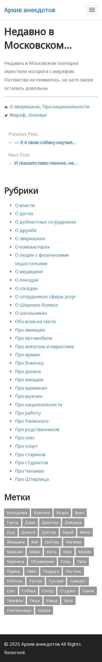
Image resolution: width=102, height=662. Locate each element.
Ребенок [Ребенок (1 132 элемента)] (15, 581)
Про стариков (30, 454)
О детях (24, 213)
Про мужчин (28, 396)
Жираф (18, 115)
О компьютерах (32, 247)
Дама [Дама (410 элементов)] (30, 522)
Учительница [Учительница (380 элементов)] (19, 610)
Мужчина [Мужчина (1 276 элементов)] (15, 561)
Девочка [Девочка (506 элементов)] (50, 522)
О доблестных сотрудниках (45, 222)
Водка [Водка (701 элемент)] (62, 512)
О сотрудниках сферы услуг (45, 296)
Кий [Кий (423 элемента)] (34, 542)
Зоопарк (37, 115)
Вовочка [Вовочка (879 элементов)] (42, 512)
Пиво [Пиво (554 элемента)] (31, 571)
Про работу (28, 413)
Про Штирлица (32, 479)
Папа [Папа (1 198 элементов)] (81, 561)
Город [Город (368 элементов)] (12, 522)
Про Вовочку (29, 363)
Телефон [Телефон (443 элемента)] (15, 600)
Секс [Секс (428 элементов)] (11, 590)
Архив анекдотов (29, 10)
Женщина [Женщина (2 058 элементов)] (16, 542)
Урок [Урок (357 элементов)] (68, 600)
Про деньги (28, 371)
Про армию (27, 354)
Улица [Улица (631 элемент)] (51, 600)
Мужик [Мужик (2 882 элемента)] (84, 551)
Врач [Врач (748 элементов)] (79, 512)
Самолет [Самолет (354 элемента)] (78, 581)
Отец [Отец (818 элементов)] (65, 561)
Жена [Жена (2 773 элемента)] (85, 532)
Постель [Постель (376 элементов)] (73, 571)
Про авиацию (30, 330)
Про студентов (31, 462)
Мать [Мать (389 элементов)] (52, 551)
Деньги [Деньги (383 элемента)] (28, 532)
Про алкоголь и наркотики (44, 346)
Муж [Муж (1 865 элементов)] (67, 551)
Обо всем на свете (35, 321)
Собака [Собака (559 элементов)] (28, 590)
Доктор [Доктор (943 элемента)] (49, 532)
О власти (25, 205)
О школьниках (31, 313)
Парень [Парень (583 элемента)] (13, 571)
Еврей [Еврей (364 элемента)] (68, 532)
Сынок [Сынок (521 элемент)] (88, 590)
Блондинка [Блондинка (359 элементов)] (17, 512)
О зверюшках (25, 106)
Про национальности (65, 106)
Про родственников (37, 429)
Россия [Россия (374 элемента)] (35, 581)
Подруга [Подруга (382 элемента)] (51, 571)
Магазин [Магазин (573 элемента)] (74, 542)
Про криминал (31, 388)
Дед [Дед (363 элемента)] (11, 532)
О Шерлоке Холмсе (36, 305)
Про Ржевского (31, 421)
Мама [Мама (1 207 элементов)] (34, 551)
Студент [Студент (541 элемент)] (68, 590)
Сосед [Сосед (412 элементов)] (48, 590)
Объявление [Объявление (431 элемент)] (42, 561)
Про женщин (29, 379)
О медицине (29, 271)
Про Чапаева (29, 471)
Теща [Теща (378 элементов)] (35, 600)
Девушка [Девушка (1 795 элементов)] (73, 522)
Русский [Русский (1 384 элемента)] (56, 581)
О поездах (27, 280)
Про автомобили (33, 338)
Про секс (25, 437)
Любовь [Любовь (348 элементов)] (52, 542)
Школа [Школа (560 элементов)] (44, 610)
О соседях (26, 288)
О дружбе (26, 230)
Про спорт (26, 446)
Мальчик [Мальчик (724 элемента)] (15, 551)
